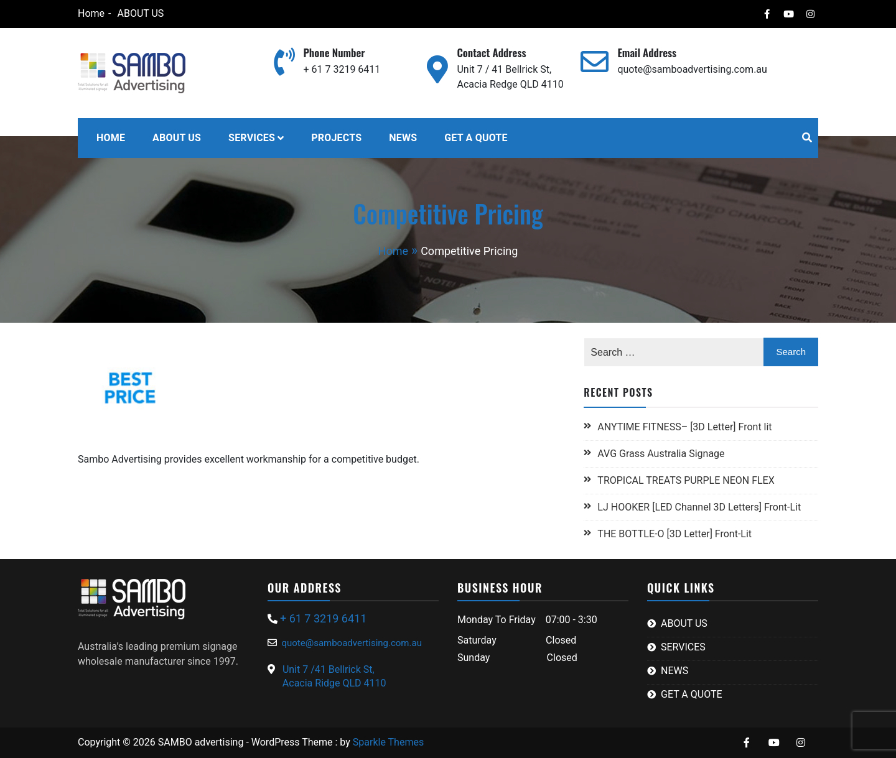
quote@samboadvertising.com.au (692, 69)
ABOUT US (140, 13)
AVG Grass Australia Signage (660, 454)
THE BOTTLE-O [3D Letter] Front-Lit (674, 534)
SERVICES (251, 138)
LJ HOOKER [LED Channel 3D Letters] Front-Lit (699, 507)
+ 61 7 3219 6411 (341, 69)
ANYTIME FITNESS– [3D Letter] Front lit (684, 427)
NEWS (403, 138)
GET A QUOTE (475, 138)
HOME (110, 138)
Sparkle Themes (388, 742)
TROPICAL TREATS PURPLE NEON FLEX (687, 480)
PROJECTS (336, 138)
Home (91, 13)
